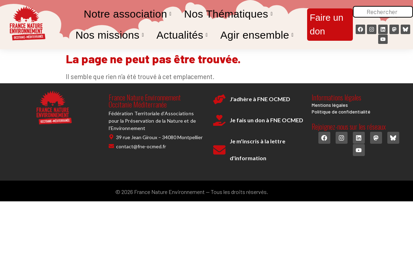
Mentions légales (330, 105)
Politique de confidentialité (341, 112)
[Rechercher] (383, 12)
